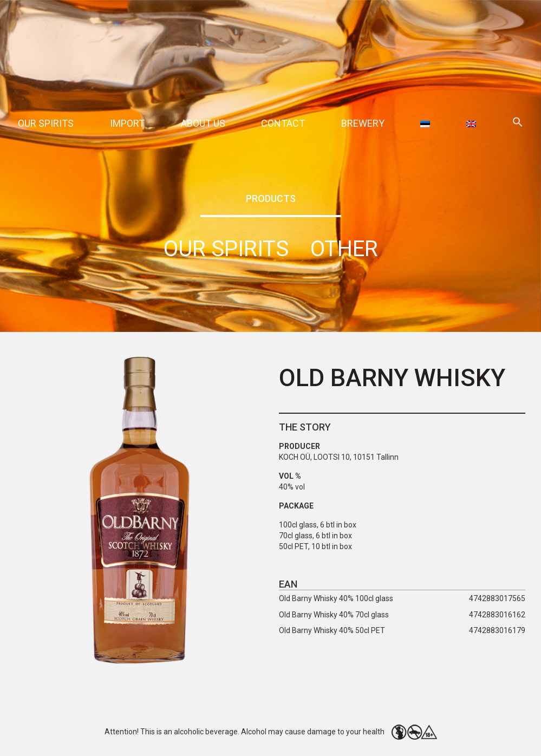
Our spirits (46, 123)
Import (127, 123)
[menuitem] (425, 123)
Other (344, 249)
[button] (518, 123)
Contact (283, 123)
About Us (203, 123)
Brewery (362, 123)
